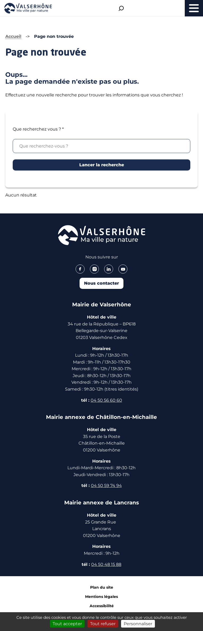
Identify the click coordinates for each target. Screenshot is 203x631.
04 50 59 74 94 (106, 485)
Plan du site (101, 587)
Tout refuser (103, 623)
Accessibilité (102, 605)
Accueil (13, 36)
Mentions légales (101, 596)
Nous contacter (101, 283)
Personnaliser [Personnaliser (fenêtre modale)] (138, 623)
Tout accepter (67, 623)
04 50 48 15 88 (106, 564)
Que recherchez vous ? (38, 129)
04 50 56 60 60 (106, 400)
